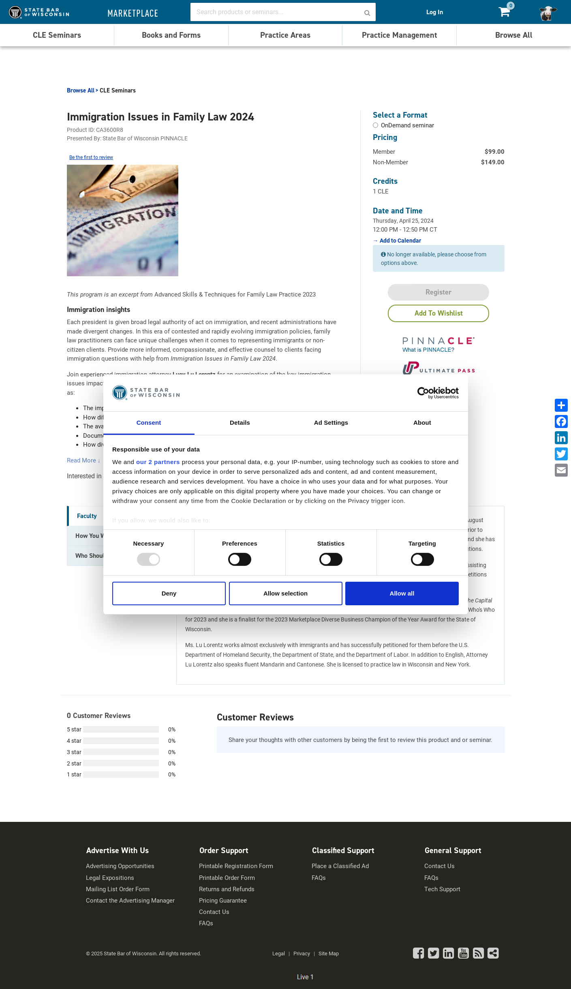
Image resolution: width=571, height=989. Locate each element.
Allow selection (285, 593)
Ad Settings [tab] (331, 422)
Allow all (402, 593)
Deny (169, 593)
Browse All (514, 35)
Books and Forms (171, 35)
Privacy (301, 953)
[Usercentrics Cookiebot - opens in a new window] (423, 393)
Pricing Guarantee (223, 900)
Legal (278, 953)
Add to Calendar (400, 240)
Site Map (329, 953)
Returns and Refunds (226, 889)
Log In (434, 12)
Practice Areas (285, 35)
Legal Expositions (110, 878)
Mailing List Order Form (118, 889)
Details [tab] (240, 422)
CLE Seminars (57, 35)
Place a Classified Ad (340, 866)
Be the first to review (91, 157)
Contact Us (214, 912)
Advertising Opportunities (120, 866)
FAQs (206, 923)
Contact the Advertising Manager (130, 900)
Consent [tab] (149, 422)
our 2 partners (158, 461)
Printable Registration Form (236, 866)
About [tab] (422, 422)
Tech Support (442, 889)
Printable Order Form (227, 878)
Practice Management (399, 35)
